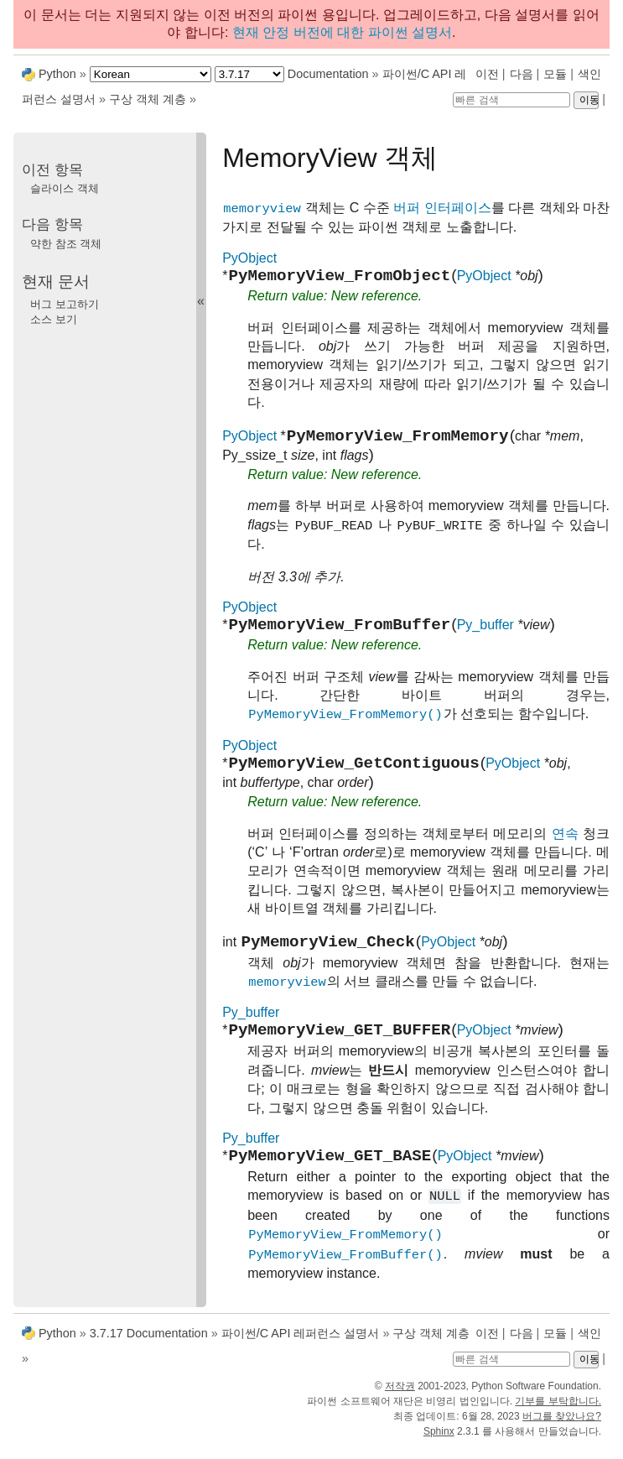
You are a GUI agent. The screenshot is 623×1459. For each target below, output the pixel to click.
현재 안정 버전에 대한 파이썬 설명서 (342, 32)
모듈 (555, 74)
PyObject (249, 258)
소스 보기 (53, 319)
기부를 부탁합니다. (558, 1414)
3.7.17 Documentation (149, 1345)
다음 (521, 74)
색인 (589, 74)
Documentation (328, 74)
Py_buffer (485, 635)
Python (57, 74)
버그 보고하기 (64, 304)
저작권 (400, 1398)
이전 (487, 74)
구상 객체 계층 (147, 99)
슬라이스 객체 (64, 188)
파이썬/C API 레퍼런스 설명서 (300, 1345)
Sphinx (438, 1444)
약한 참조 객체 (65, 243)
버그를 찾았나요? (561, 1429)
